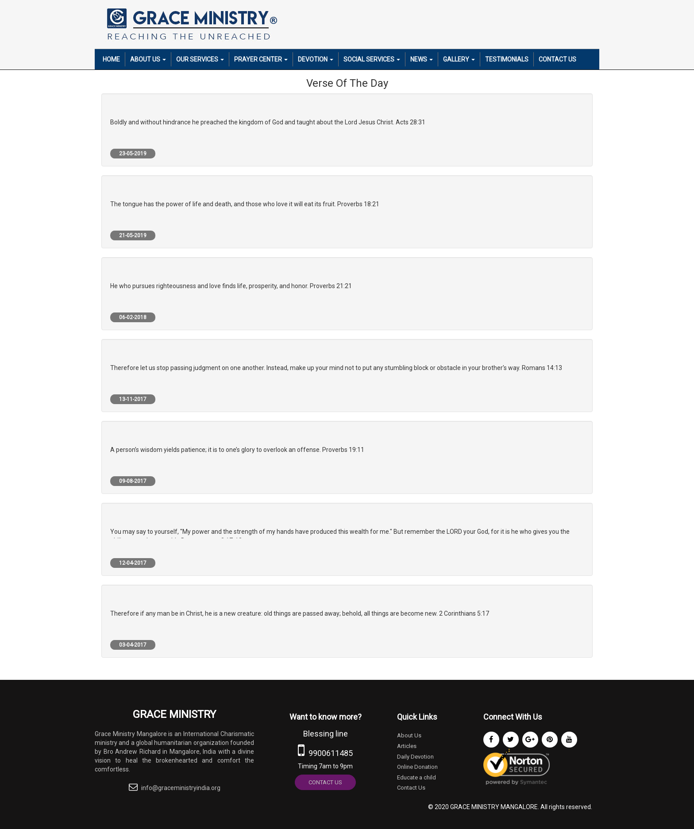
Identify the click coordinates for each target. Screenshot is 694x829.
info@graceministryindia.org (180, 787)
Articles (406, 746)
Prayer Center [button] (261, 59)
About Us (409, 735)
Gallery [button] (459, 59)
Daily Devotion (415, 756)
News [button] (421, 59)
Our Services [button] (200, 59)
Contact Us (557, 59)
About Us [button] (148, 59)
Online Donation (417, 766)
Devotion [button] (315, 59)
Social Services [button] (371, 59)
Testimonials (506, 59)
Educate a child (416, 777)
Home (111, 59)
